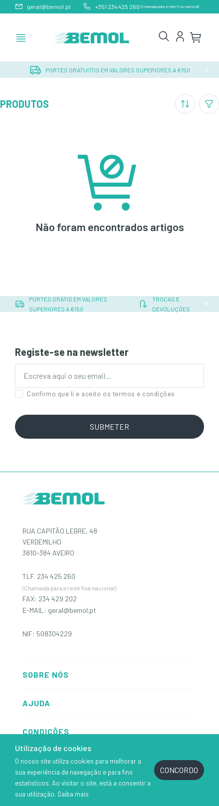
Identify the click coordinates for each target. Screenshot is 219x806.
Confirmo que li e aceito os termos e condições (95, 394)
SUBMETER (109, 426)
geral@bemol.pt (72, 610)
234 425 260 (56, 576)
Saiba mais (73, 794)
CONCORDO (179, 770)
